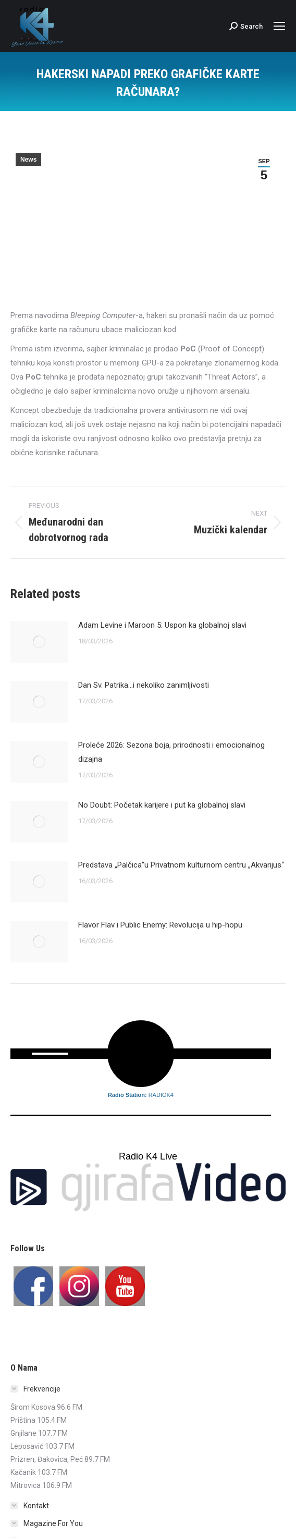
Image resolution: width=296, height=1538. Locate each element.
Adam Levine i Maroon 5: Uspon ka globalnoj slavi (162, 625)
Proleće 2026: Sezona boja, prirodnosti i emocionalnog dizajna (171, 752)
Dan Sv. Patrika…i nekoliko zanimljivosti (143, 685)
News (28, 159)
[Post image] (39, 642)
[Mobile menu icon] (279, 26)
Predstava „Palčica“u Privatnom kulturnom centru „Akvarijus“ (181, 865)
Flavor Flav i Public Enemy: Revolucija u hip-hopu (160, 925)
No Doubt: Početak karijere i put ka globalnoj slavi (161, 805)
